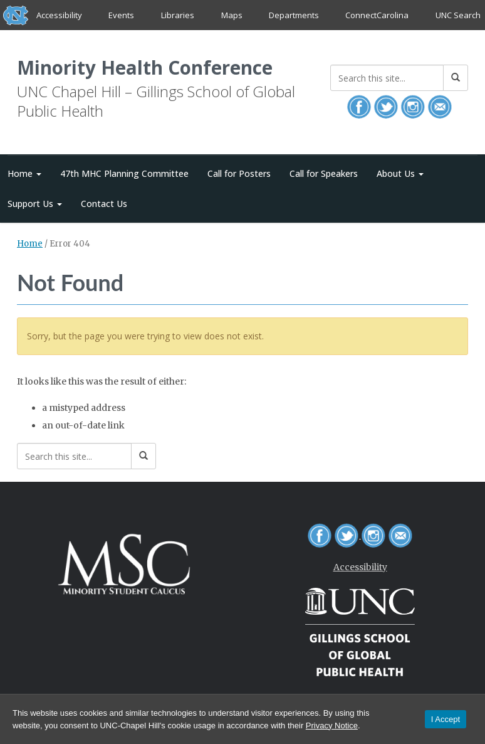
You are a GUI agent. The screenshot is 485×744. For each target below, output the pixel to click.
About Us (400, 174)
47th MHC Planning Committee (124, 174)
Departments (294, 15)
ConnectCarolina (377, 15)
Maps (231, 15)
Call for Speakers (323, 174)
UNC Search (457, 15)
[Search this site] (387, 78)
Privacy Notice (332, 725)
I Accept (445, 719)
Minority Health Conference (152, 68)
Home (30, 245)
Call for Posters (239, 174)
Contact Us (104, 204)
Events (122, 15)
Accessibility (59, 15)
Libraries (177, 15)
